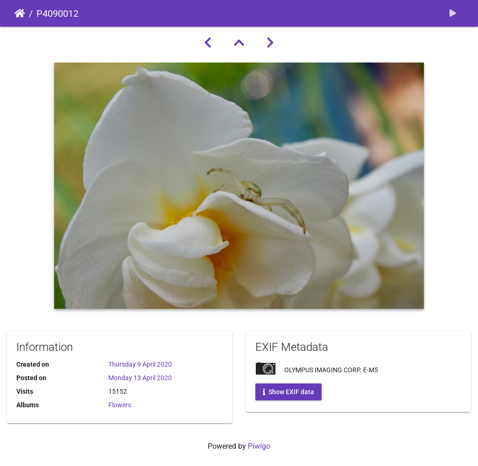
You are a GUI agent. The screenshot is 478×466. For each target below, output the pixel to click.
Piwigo (259, 446)
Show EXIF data (288, 392)
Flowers (119, 405)
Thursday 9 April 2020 (140, 364)
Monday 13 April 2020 (140, 378)
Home (19, 14)
